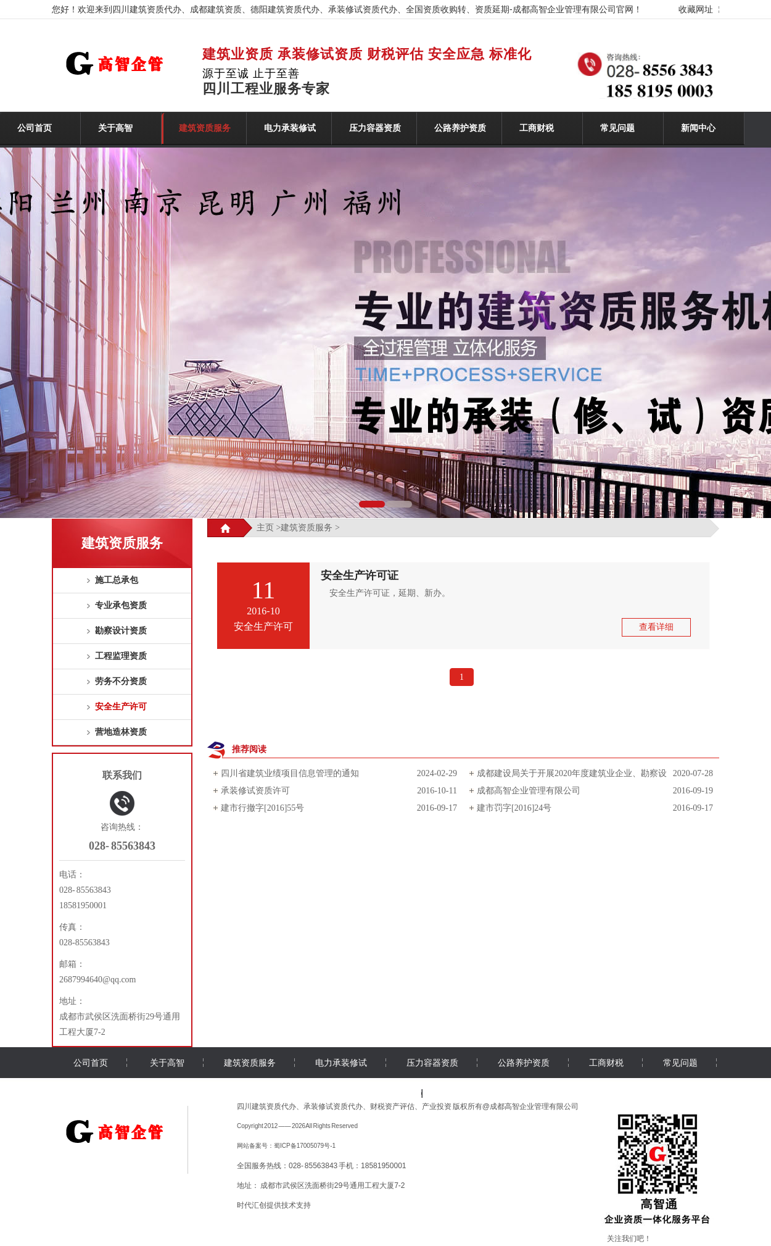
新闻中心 (698, 128)
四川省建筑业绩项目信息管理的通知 (290, 773)
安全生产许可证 (359, 575)
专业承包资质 (121, 605)
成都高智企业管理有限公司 (528, 790)
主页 (265, 527)
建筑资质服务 (205, 128)
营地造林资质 (121, 732)
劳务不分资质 (121, 681)
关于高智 (115, 128)
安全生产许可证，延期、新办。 (385, 593)
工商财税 (536, 128)
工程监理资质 (121, 656)
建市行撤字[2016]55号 (262, 808)
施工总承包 (116, 580)
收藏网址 (695, 9)
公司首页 (34, 128)
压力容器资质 (375, 128)
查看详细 (656, 627)
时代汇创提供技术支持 (274, 1205)
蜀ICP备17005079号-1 (305, 1145)
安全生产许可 (121, 706)
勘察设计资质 (121, 630)
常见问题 (617, 128)
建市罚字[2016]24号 (514, 808)
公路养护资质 (460, 128)
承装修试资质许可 (255, 790)
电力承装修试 (290, 128)
